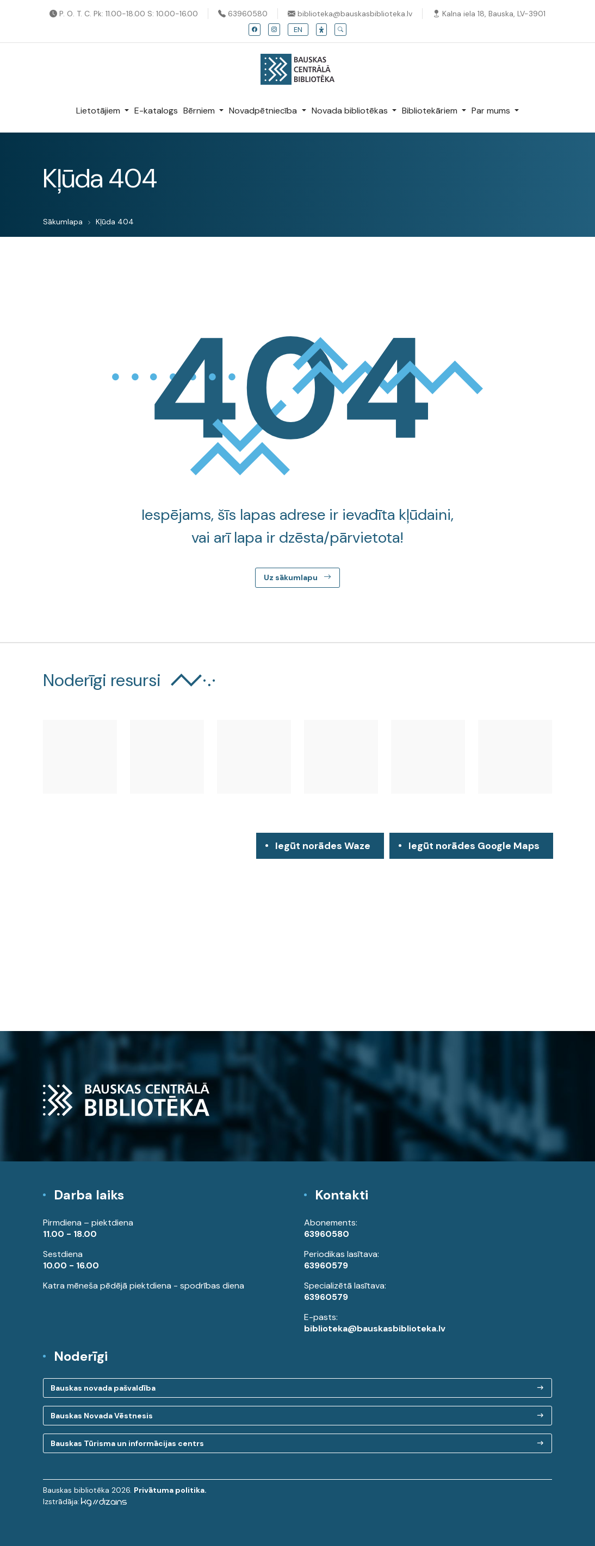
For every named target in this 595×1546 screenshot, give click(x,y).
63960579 (326, 1265)
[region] (297, 932)
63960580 (243, 13)
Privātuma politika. (170, 1490)
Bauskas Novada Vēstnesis (102, 1416)
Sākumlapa (63, 222)
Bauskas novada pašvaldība (103, 1388)
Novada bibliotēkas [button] (351, 110)
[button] (321, 29)
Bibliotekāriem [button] (431, 110)
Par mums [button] (492, 110)
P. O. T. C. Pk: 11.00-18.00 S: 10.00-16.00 (123, 13)
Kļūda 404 (115, 222)
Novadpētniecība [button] (264, 110)
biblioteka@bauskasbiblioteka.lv (350, 13)
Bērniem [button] (200, 110)
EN (298, 29)
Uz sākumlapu (297, 577)
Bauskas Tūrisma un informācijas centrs (127, 1443)
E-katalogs (156, 110)
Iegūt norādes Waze (322, 845)
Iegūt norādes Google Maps (474, 849)
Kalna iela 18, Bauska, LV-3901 (489, 13)
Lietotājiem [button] (99, 110)
